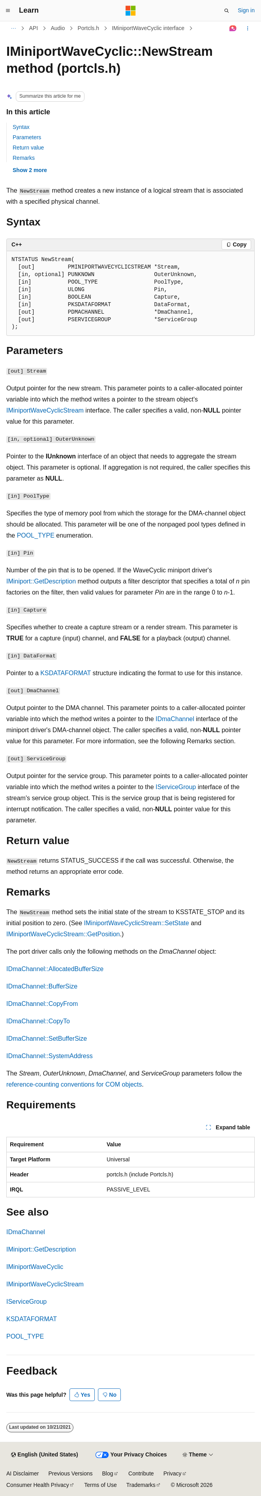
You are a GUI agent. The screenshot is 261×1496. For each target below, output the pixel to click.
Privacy (172, 1473)
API (33, 28)
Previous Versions (70, 1473)
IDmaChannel (175, 719)
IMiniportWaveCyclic (34, 1266)
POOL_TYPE (35, 535)
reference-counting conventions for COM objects (74, 1084)
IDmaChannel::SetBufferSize (46, 1038)
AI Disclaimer (22, 1473)
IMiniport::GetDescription (41, 581)
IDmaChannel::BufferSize (41, 986)
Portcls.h (88, 28)
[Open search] (227, 11)
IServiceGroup (176, 787)
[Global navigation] (8, 11)
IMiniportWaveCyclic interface (148, 28)
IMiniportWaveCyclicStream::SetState (136, 923)
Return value (28, 147)
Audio (58, 28)
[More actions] (248, 28)
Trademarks (141, 1485)
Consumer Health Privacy (37, 1485)
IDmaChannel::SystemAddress (49, 1056)
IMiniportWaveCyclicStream (45, 410)
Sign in (246, 10)
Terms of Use (100, 1485)
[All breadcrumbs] (13, 28)
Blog (107, 1473)
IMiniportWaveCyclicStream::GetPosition (63, 934)
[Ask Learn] (233, 28)
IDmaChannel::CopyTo (38, 1021)
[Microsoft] (131, 11)
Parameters (27, 137)
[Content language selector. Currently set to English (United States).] (44, 1455)
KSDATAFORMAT (65, 673)
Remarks (24, 158)
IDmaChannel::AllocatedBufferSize (54, 969)
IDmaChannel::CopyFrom (42, 1003)
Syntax (21, 127)
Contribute (141, 1473)
